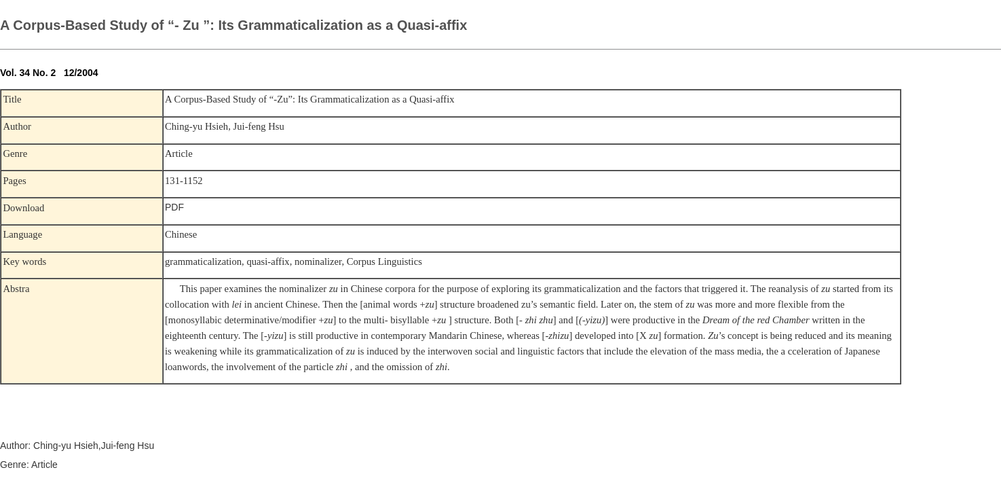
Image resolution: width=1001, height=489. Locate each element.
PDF (174, 207)
